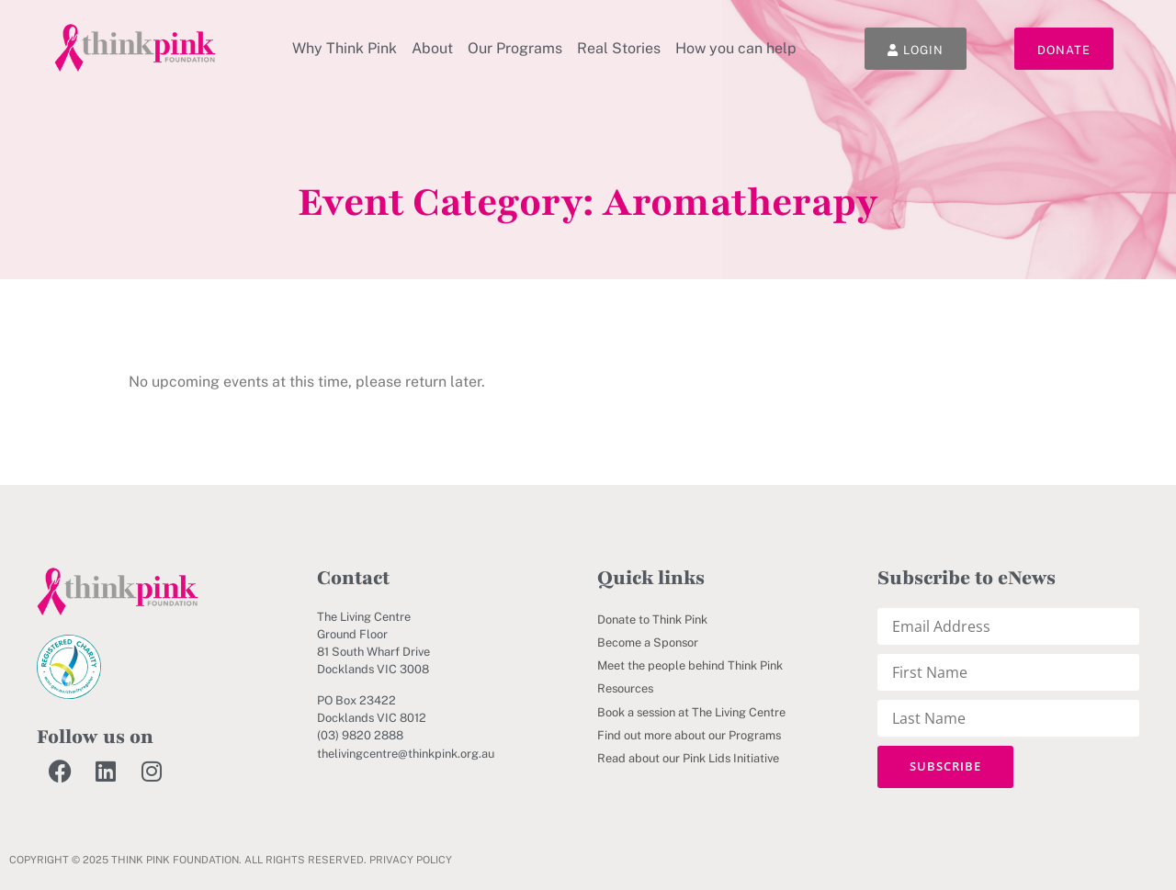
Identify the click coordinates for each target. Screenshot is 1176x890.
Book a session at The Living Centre (691, 712)
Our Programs (515, 48)
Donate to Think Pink (652, 619)
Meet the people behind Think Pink (690, 665)
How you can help (736, 48)
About (432, 48)
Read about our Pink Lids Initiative (688, 758)
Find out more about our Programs (689, 735)
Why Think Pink (344, 48)
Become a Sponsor (647, 642)
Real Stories (619, 48)
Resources (625, 688)
